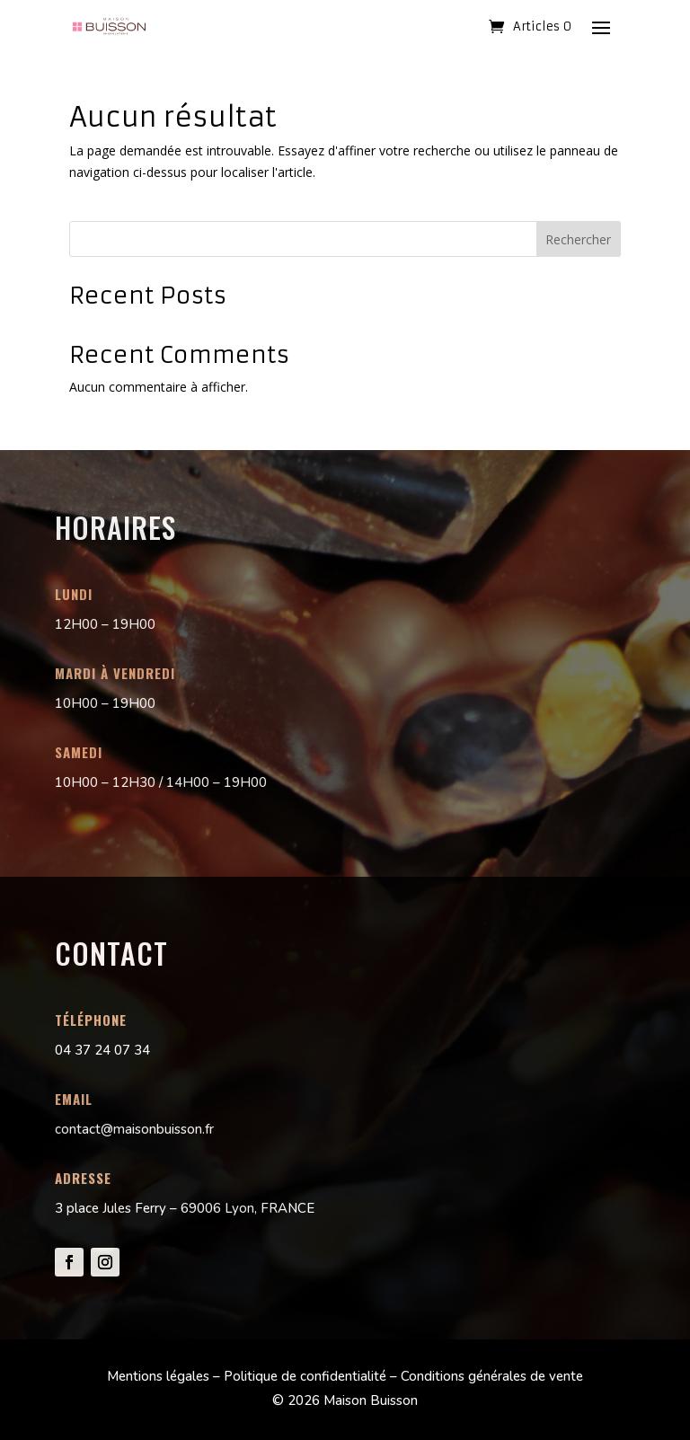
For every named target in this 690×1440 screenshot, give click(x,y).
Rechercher (578, 239)
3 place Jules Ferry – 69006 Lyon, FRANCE (184, 1208)
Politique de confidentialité (305, 1376)
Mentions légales (158, 1376)
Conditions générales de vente (492, 1376)
